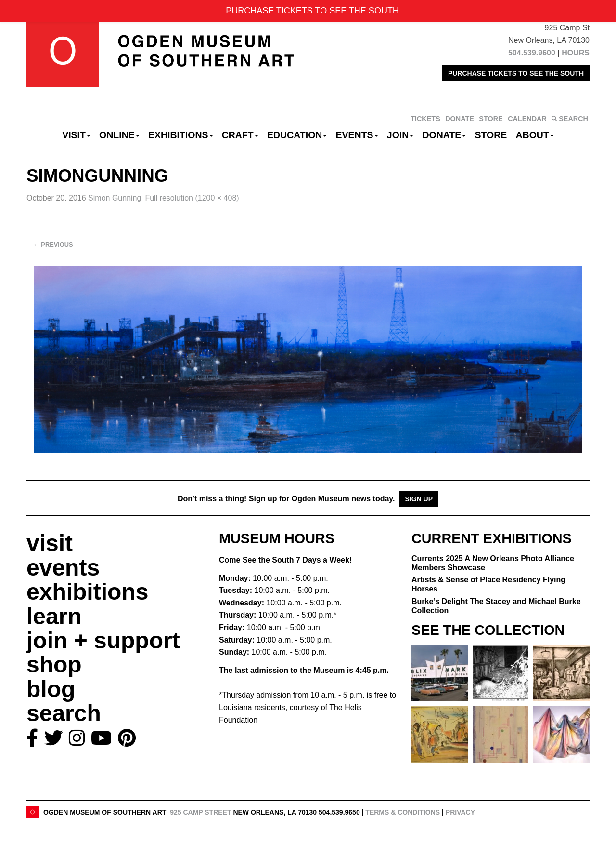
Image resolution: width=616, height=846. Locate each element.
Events (357, 135)
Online (119, 135)
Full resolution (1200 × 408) (192, 198)
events (63, 567)
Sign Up (419, 499)
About (535, 135)
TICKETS (425, 118)
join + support (103, 640)
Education (297, 135)
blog (50, 689)
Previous (53, 244)
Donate (444, 135)
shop (54, 664)
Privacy (460, 812)
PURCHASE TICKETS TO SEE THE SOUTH (516, 73)
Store (491, 135)
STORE (490, 118)
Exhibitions (180, 135)
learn (54, 616)
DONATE (459, 118)
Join (400, 135)
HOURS (576, 53)
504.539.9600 (531, 53)
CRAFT (240, 135)
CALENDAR (527, 118)
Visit (76, 135)
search (63, 713)
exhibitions (87, 591)
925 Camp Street (200, 812)
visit (49, 543)
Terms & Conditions (402, 812)
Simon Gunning (114, 198)
